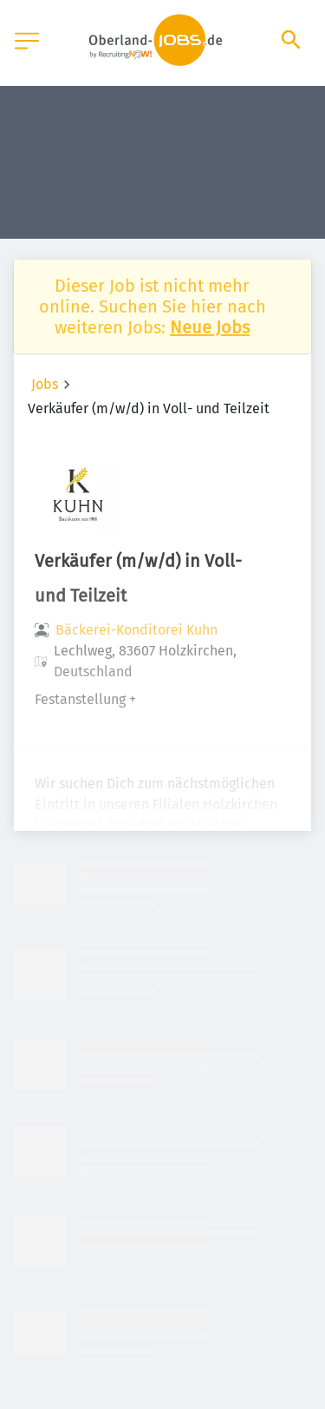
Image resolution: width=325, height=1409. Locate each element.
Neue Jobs (210, 327)
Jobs (44, 384)
